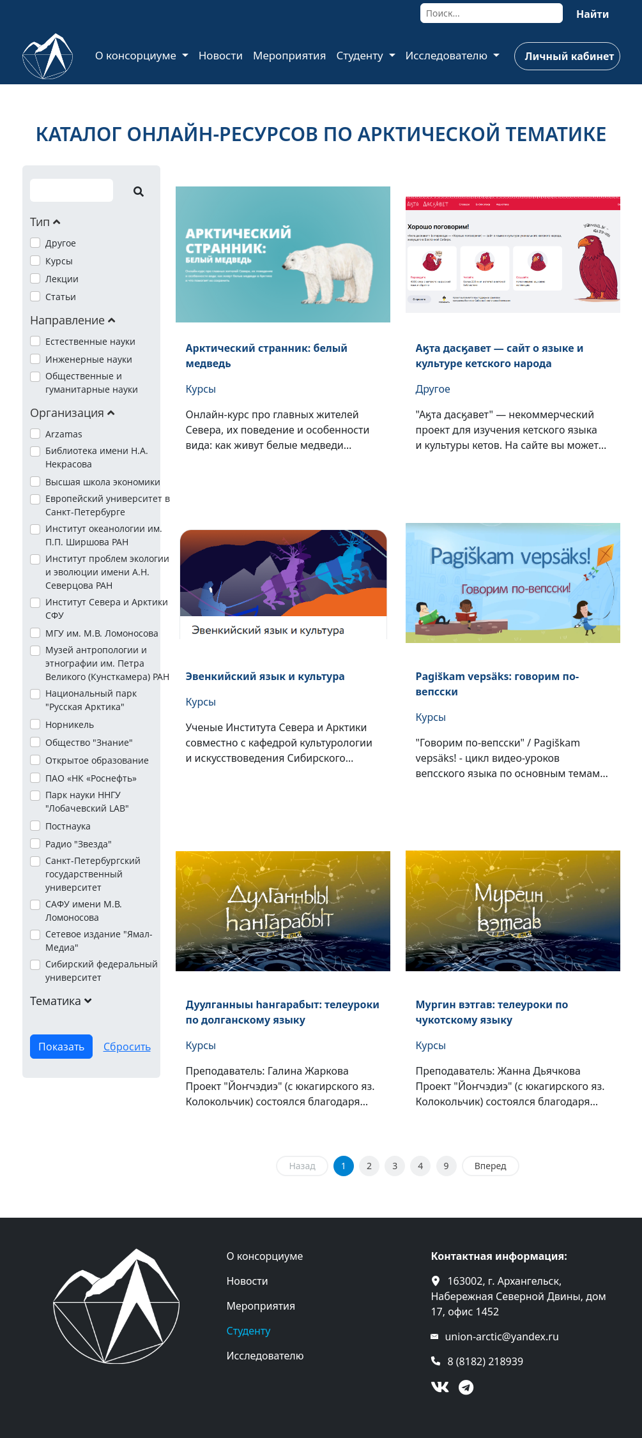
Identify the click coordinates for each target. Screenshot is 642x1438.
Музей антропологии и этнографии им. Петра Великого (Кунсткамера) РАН (107, 663)
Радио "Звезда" (78, 844)
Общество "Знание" (89, 742)
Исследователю (448, 55)
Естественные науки (90, 341)
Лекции (62, 279)
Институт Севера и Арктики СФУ (106, 608)
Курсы (59, 261)
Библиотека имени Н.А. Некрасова (96, 457)
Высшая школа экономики (102, 482)
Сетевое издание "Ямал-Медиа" (99, 940)
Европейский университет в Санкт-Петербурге (107, 505)
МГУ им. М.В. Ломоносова (101, 633)
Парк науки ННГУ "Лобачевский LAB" (87, 801)
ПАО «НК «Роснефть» (91, 778)
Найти (592, 14)
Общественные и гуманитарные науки (91, 382)
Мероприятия (289, 55)
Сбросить (127, 1047)
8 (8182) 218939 (485, 1361)
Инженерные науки (88, 359)
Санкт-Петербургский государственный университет (93, 873)
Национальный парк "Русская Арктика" (91, 700)
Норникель (69, 724)
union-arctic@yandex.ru (501, 1336)
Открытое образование (97, 760)
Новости (221, 55)
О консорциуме (137, 55)
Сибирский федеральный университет (101, 970)
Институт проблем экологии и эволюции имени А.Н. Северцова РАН (107, 571)
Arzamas (63, 434)
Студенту (361, 55)
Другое (60, 243)
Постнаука (68, 826)
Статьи (60, 297)
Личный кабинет (569, 56)
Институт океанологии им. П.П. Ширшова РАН (103, 535)
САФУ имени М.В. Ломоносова (83, 910)
